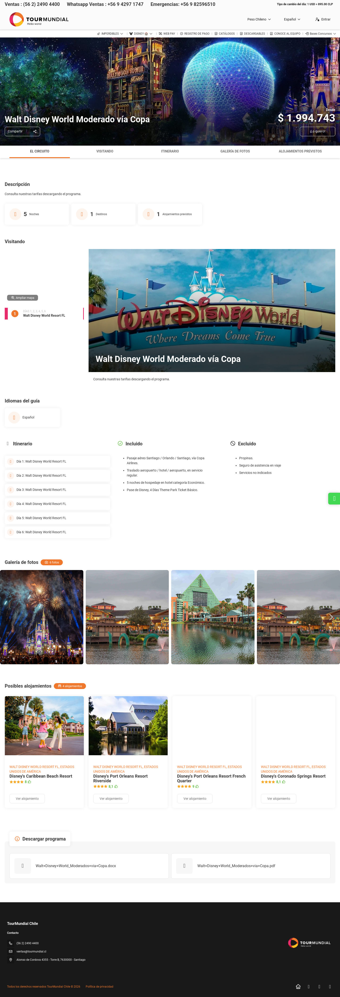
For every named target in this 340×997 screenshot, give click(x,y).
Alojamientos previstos (300, 151)
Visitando (104, 151)
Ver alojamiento (27, 798)
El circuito (39, 151)
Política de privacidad (99, 986)
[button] (330, 617)
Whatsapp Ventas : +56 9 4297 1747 (105, 4)
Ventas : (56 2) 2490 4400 (32, 4)
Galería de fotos (235, 151)
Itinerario (170, 151)
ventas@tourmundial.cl (31, 951)
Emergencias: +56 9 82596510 (183, 4)
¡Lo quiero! (317, 131)
